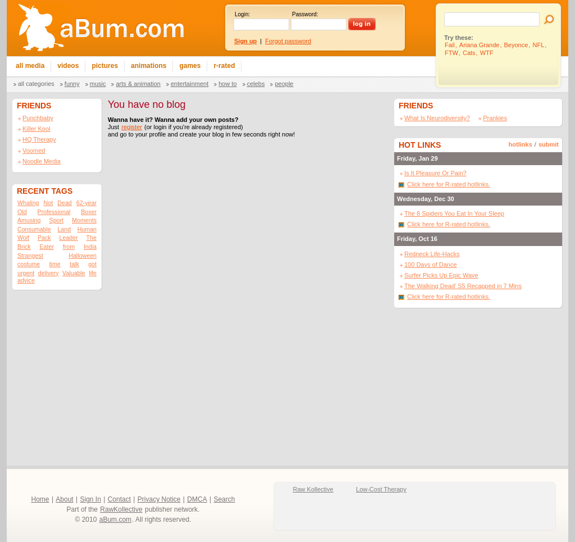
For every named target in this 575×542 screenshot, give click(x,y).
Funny (72, 83)
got (92, 264)
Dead (64, 202)
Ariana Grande (479, 45)
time (55, 264)
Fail (450, 45)
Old (22, 211)
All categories (36, 83)
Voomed (33, 150)
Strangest (30, 255)
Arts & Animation (138, 83)
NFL (538, 45)
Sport (56, 220)
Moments (84, 220)
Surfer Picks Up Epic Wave (441, 275)
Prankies (495, 118)
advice (26, 280)
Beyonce (516, 45)
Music (98, 83)
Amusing (28, 220)
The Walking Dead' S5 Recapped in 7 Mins (463, 286)
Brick (24, 246)
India (90, 246)
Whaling (28, 202)
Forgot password (288, 41)
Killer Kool (36, 128)
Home (40, 499)
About (64, 499)
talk (74, 264)
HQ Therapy (39, 139)
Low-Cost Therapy (381, 489)
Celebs (256, 83)
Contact (119, 499)
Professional (54, 211)
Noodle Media (41, 161)
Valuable (73, 273)
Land (64, 229)
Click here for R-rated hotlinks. (448, 184)
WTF (487, 52)
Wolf (23, 237)
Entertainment (189, 83)
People (284, 83)
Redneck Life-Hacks (431, 253)
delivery (48, 273)
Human (87, 229)
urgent (25, 273)
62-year (86, 202)
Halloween (83, 255)
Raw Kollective (313, 489)
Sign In (90, 499)
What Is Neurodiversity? (437, 118)
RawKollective (121, 509)
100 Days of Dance (430, 264)
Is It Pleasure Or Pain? (435, 173)
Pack (44, 237)
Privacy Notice (159, 499)
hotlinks (520, 144)
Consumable (34, 229)
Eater (46, 246)
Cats (469, 52)
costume (28, 264)
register (131, 127)
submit (549, 144)
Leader (69, 237)
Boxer (89, 211)
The (91, 237)
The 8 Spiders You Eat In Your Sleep (454, 213)
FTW (451, 52)
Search (224, 499)
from (69, 246)
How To (227, 83)
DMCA (197, 499)
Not (48, 202)
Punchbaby (37, 118)
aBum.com (115, 519)
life (93, 273)
